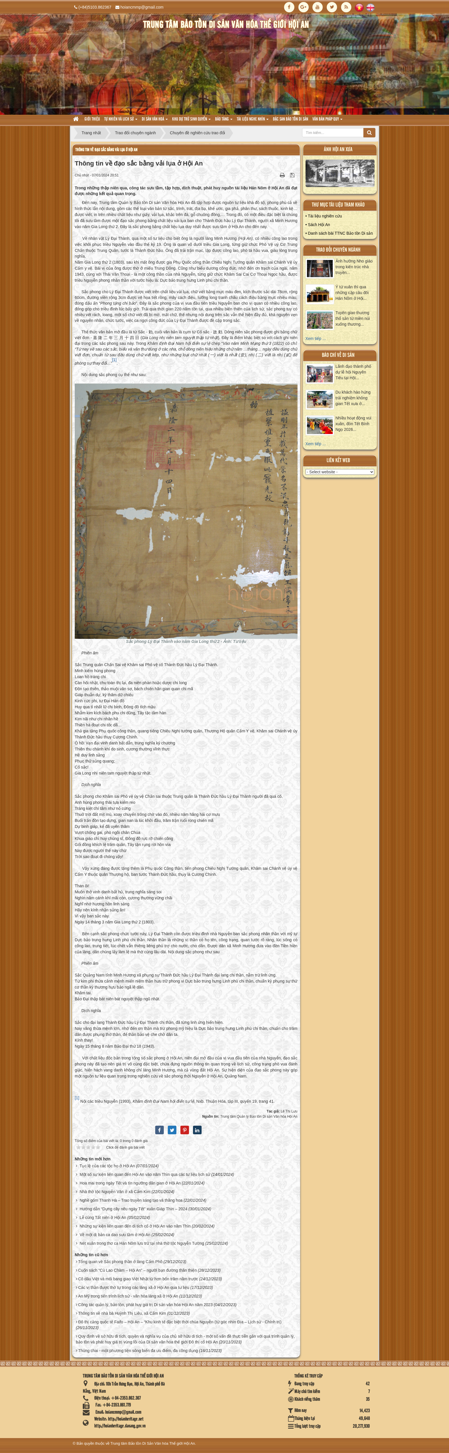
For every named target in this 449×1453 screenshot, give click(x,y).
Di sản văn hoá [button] (155, 121)
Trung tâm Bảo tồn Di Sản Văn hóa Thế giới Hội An (153, 1443)
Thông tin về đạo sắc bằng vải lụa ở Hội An (106, 150)
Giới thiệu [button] (92, 119)
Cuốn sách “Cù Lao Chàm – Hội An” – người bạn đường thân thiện (137, 1270)
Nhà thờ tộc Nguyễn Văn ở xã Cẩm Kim (115, 1191)
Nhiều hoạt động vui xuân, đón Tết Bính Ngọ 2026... (353, 424)
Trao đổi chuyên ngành (338, 250)
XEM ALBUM (340, 174)
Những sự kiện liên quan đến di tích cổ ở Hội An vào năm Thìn (135, 1226)
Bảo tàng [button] (224, 121)
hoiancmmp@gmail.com (142, 7)
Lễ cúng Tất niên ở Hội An (103, 1217)
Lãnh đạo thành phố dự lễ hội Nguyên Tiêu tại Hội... (353, 372)
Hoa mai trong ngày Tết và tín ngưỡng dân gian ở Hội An (130, 1183)
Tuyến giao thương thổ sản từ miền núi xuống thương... (353, 318)
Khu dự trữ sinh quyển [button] (191, 121)
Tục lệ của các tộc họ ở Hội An (107, 1166)
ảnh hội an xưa (338, 149)
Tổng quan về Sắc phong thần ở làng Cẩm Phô (120, 1261)
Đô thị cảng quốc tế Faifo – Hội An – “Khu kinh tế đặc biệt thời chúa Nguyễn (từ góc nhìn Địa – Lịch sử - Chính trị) (179, 1322)
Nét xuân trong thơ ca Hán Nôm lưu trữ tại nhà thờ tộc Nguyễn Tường (142, 1243)
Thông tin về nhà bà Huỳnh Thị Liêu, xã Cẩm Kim (122, 1313)
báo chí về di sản (338, 355)
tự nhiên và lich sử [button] (120, 121)
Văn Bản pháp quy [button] (327, 121)
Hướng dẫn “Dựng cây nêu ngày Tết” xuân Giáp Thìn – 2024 (133, 1209)
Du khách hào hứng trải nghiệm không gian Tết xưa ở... (353, 398)
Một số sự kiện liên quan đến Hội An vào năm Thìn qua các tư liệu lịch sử (145, 1174)
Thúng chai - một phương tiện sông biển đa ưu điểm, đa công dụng (138, 1350)
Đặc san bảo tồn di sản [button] (290, 119)
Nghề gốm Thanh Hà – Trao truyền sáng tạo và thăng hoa (131, 1200)
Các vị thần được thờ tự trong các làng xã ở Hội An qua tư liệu (133, 1287)
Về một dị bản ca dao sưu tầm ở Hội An (115, 1234)
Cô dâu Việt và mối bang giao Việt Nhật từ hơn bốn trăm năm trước (138, 1279)
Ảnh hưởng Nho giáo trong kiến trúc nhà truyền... (354, 267)
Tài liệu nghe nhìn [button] (253, 121)
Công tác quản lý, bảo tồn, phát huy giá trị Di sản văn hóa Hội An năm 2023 (145, 1304)
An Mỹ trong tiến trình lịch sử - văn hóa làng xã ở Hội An (128, 1296)
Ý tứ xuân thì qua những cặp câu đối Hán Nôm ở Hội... (352, 293)
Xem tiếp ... (316, 338)
